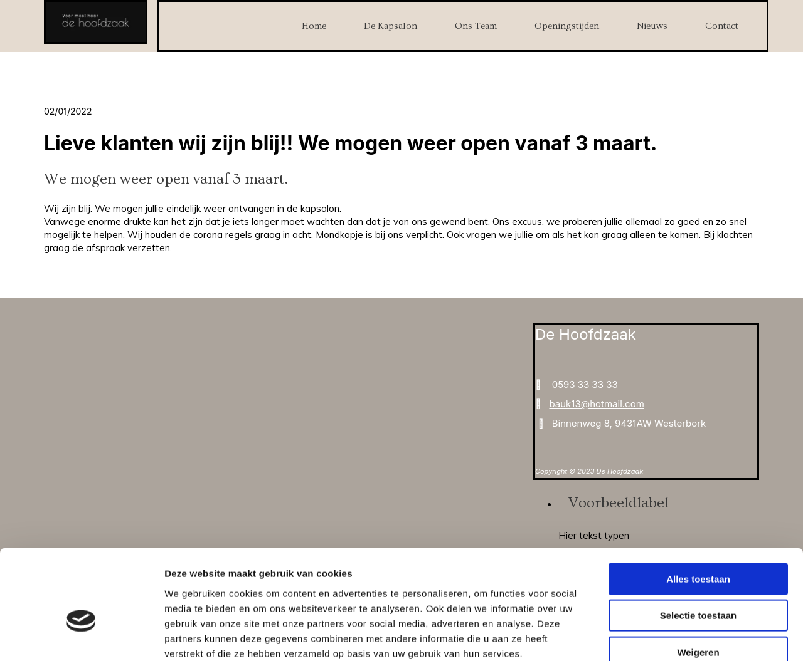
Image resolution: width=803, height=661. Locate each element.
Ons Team (476, 26)
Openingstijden (566, 26)
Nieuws (652, 26)
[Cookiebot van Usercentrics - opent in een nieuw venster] (81, 636)
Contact (721, 26)
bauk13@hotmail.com (596, 404)
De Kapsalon (390, 26)
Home (314, 26)
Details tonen (678, 636)
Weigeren (698, 581)
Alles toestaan (698, 507)
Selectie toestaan (698, 544)
